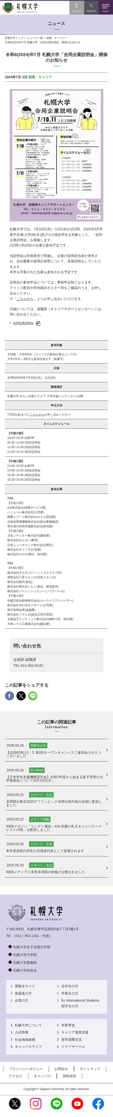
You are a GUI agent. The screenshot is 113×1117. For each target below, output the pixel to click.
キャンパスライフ (28, 1047)
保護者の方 (23, 993)
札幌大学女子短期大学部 (31, 947)
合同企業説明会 (23, 323)
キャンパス (42, 1076)
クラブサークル (73, 1047)
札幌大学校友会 (25, 970)
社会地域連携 (25, 1039)
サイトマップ (90, 1069)
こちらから (24, 299)
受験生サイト (25, 986)
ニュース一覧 (35, 37)
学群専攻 (68, 1025)
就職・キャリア (55, 37)
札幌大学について (28, 1025)
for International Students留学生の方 (80, 1003)
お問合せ (61, 1069)
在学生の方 (69, 986)
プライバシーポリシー (26, 1069)
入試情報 (21, 1032)
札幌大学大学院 (25, 955)
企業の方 (21, 1000)
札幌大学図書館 (25, 962)
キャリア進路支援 (75, 1032)
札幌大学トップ (14, 37)
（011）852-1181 (25, 936)
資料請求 (69, 1076)
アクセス (15, 1076)
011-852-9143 (32, 665)
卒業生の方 (69, 993)
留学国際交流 (71, 1039)
